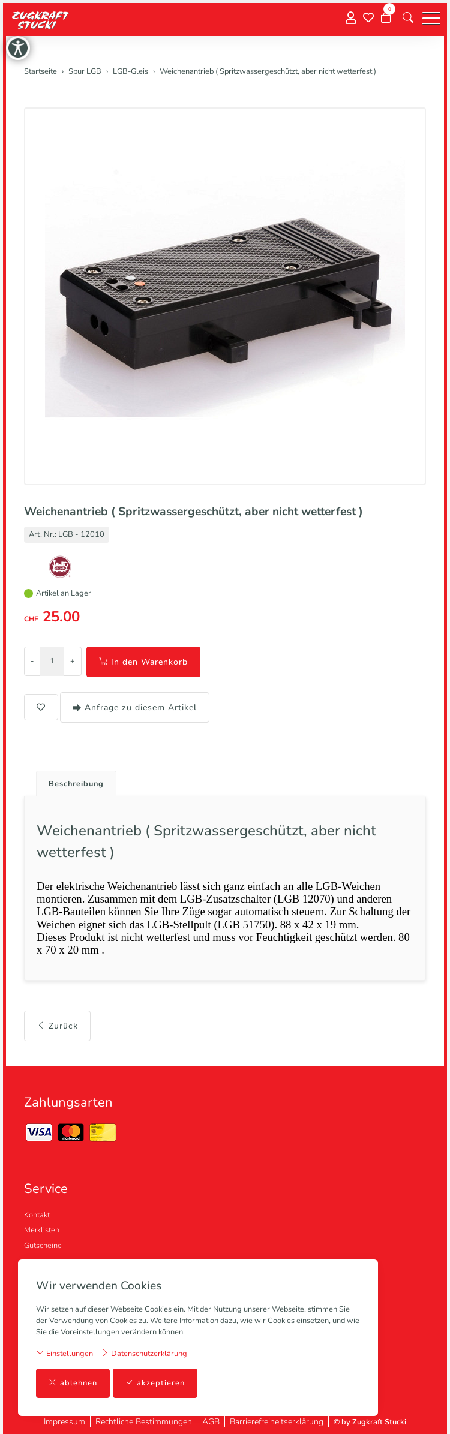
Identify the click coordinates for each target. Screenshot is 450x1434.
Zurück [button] (57, 1026)
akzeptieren (155, 1383)
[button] (408, 18)
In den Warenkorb (143, 662)
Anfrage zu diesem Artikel (135, 707)
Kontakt (37, 1215)
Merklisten (41, 1230)
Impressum (64, 1421)
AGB (211, 1421)
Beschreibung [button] (76, 783)
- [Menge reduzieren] (32, 661)
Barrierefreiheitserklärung (276, 1421)
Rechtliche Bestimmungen (143, 1421)
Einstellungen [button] (64, 1353)
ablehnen (73, 1383)
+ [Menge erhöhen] (72, 661)
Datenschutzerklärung (144, 1353)
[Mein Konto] (351, 18)
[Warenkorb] (386, 18)
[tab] (71, 780)
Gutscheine (43, 1245)
